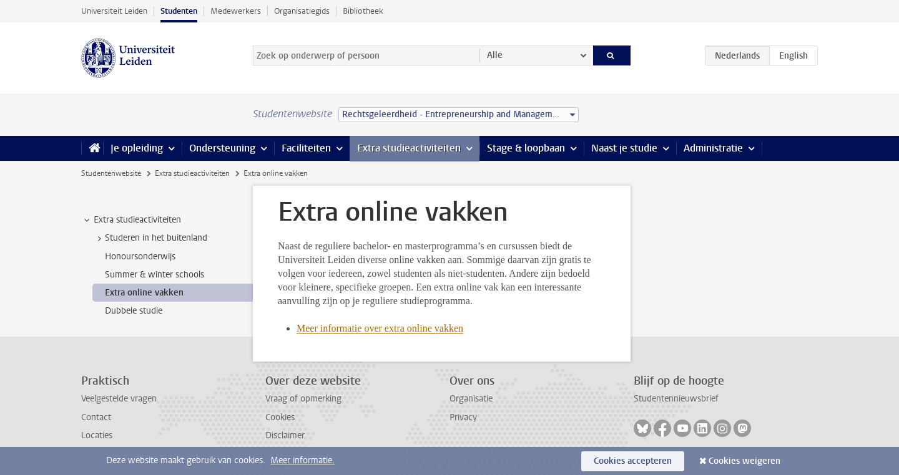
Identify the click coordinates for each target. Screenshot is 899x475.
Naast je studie (624, 148)
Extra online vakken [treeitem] (144, 293)
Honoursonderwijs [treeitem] (140, 256)
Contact (96, 417)
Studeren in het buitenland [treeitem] (150, 238)
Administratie (713, 148)
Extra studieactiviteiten (409, 148)
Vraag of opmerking (303, 399)
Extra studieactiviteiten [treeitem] (131, 220)
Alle (495, 55)
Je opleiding (137, 148)
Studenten (178, 11)
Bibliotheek (363, 11)
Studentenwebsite (111, 173)
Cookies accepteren (633, 461)
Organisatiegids (302, 11)
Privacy (463, 417)
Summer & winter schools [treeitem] (154, 275)
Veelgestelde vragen (119, 399)
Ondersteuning (222, 148)
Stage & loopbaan (526, 148)
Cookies (280, 417)
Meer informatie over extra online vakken (380, 328)
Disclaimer (285, 435)
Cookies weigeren (744, 461)
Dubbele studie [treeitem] (133, 311)
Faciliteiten (306, 148)
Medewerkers (235, 11)
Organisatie (471, 399)
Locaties (96, 435)
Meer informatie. (302, 460)
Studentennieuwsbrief (676, 399)
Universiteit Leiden (114, 11)
